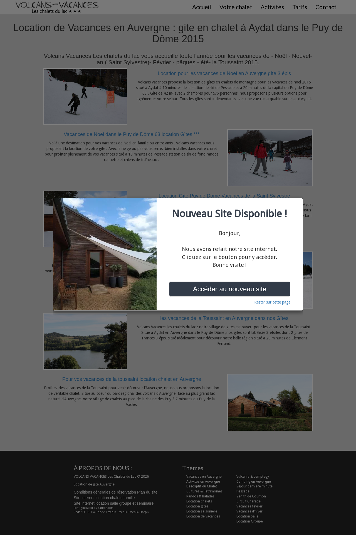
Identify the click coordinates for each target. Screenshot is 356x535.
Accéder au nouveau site (229, 289)
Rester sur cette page (272, 302)
